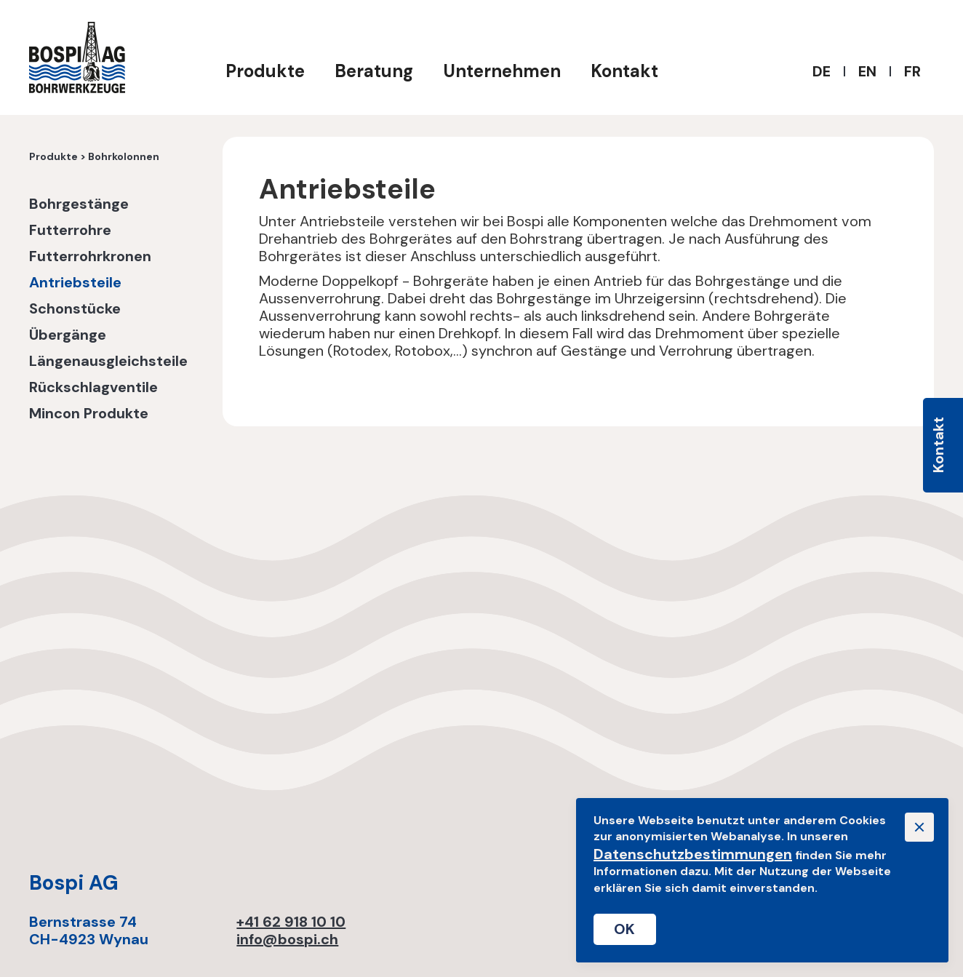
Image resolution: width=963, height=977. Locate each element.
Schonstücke (75, 309)
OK (625, 929)
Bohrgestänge (79, 204)
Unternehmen (502, 71)
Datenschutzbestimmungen (693, 854)
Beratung (374, 71)
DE (821, 71)
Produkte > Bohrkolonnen (94, 157)
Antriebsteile (75, 283)
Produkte (265, 71)
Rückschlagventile (93, 387)
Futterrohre (70, 230)
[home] (77, 57)
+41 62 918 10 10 (290, 921)
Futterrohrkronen (90, 256)
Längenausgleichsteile (108, 361)
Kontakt (624, 71)
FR (912, 71)
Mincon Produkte (88, 413)
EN (867, 71)
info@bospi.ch (287, 939)
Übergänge (67, 335)
